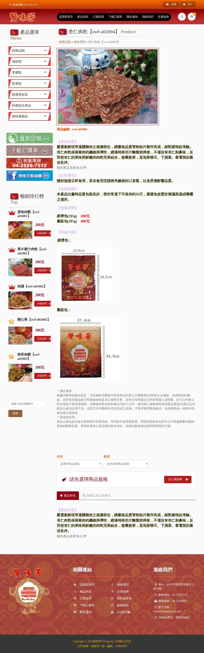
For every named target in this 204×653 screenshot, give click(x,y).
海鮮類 (30, 61)
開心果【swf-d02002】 (34, 319)
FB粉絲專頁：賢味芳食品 (171, 617)
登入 (187, 4)
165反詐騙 (120, 612)
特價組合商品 (30, 105)
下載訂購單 (115, 16)
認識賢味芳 (66, 16)
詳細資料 (44, 233)
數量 (107, 456)
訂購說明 (98, 16)
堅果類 (30, 83)
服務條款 (119, 605)
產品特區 (82, 16)
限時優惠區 (30, 116)
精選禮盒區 (30, 94)
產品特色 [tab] (68, 495)
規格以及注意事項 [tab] (96, 495)
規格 (60, 456)
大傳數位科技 (122, 641)
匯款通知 (132, 16)
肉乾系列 (79, 42)
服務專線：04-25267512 (170, 594)
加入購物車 (178, 479)
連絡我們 (119, 584)
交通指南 (163, 16)
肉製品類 (64, 42)
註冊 (171, 4)
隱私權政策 (121, 598)
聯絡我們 (147, 16)
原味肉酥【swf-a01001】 (28, 214)
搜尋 (15, 413)
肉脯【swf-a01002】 (32, 286)
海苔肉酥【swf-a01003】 (28, 356)
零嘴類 (30, 72)
